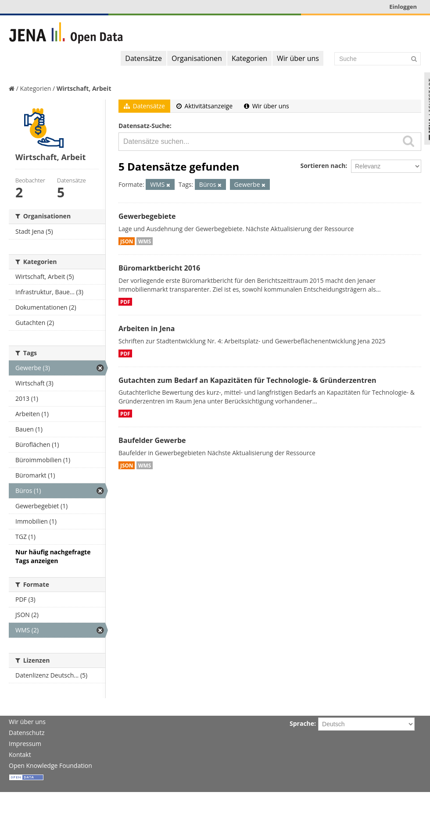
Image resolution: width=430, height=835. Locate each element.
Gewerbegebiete (147, 216)
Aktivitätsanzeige (204, 106)
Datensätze (143, 58)
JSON (126, 241)
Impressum (25, 743)
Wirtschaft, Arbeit (84, 88)
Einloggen (403, 7)
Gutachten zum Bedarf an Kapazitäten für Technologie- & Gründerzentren (247, 380)
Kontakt (20, 754)
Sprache (302, 723)
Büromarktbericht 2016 (159, 268)
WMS (144, 241)
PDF (125, 301)
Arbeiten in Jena (146, 328)
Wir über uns (298, 58)
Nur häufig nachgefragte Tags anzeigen (52, 556)
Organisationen (197, 58)
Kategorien (249, 58)
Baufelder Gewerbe (152, 440)
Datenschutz (26, 732)
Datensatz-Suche (144, 125)
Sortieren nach (322, 165)
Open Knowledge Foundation (50, 765)
